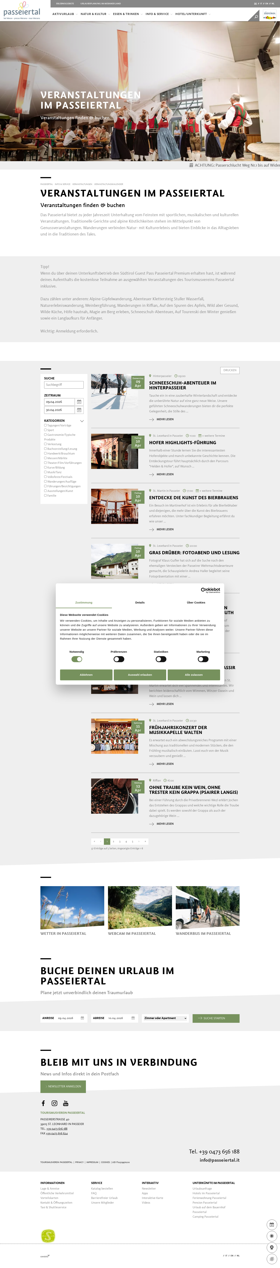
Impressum (92, 1162)
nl (273, 4)
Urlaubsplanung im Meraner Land (100, 4)
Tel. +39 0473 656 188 (214, 1152)
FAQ (94, 1193)
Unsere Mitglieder (102, 1202)
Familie (51, 495)
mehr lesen (161, 419)
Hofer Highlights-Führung (182, 442)
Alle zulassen (194, 674)
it (261, 4)
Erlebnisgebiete (65, 4)
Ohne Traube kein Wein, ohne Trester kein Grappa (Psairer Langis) (193, 790)
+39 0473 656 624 (57, 1133)
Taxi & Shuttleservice (53, 1207)
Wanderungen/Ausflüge (61, 481)
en (266, 4)
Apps (145, 1193)
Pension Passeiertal (205, 1202)
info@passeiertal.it (220, 1160)
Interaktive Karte (152, 1198)
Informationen (52, 1183)
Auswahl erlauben (140, 674)
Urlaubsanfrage (202, 1188)
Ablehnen (86, 674)
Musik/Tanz (54, 472)
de (255, 4)
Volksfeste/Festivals (59, 477)
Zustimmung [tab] (83, 602)
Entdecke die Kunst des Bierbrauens (193, 497)
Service (96, 1183)
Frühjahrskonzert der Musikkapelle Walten (178, 730)
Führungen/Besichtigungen (63, 486)
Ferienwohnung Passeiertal (209, 1198)
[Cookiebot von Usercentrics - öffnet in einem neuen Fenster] (203, 590)
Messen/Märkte (57, 458)
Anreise (48, 1018)
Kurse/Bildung (56, 467)
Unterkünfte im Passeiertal (214, 1183)
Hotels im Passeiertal (206, 1193)
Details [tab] (140, 602)
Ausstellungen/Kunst (60, 491)
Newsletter (149, 1188)
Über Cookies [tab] (196, 602)
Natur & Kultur (95, 14)
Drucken (229, 370)
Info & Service (159, 14)
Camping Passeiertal (205, 1216)
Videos (146, 1202)
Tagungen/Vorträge (59, 425)
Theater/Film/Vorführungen (64, 463)
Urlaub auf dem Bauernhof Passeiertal (209, 1210)
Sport (50, 430)
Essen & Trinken (128, 14)
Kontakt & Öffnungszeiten (56, 1202)
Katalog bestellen (102, 1188)
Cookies (105, 1162)
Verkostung (54, 444)
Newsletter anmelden (63, 1086)
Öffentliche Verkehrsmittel (57, 1193)
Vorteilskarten (49, 1198)
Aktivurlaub (65, 14)
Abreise (98, 1018)
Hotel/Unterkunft (193, 14)
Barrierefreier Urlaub (104, 1198)
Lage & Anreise (49, 1188)
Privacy (79, 1162)
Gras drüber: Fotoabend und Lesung (194, 552)
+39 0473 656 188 (56, 1128)
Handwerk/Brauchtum (61, 453)
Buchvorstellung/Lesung (62, 449)
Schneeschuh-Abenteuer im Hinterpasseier (182, 385)
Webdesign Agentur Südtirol (45, 1256)
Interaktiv (150, 1183)
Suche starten (211, 1018)
